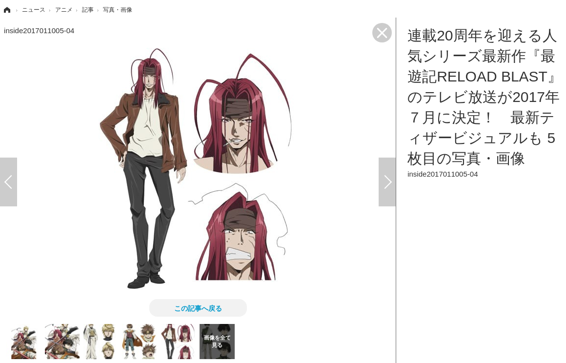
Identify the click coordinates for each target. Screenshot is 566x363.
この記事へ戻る (198, 307)
